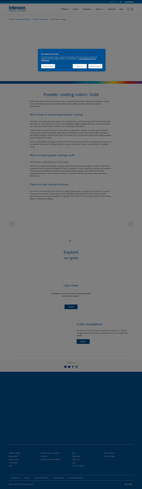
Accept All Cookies (95, 66)
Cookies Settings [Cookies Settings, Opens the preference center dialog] (48, 66)
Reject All (80, 66)
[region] (71, 60)
